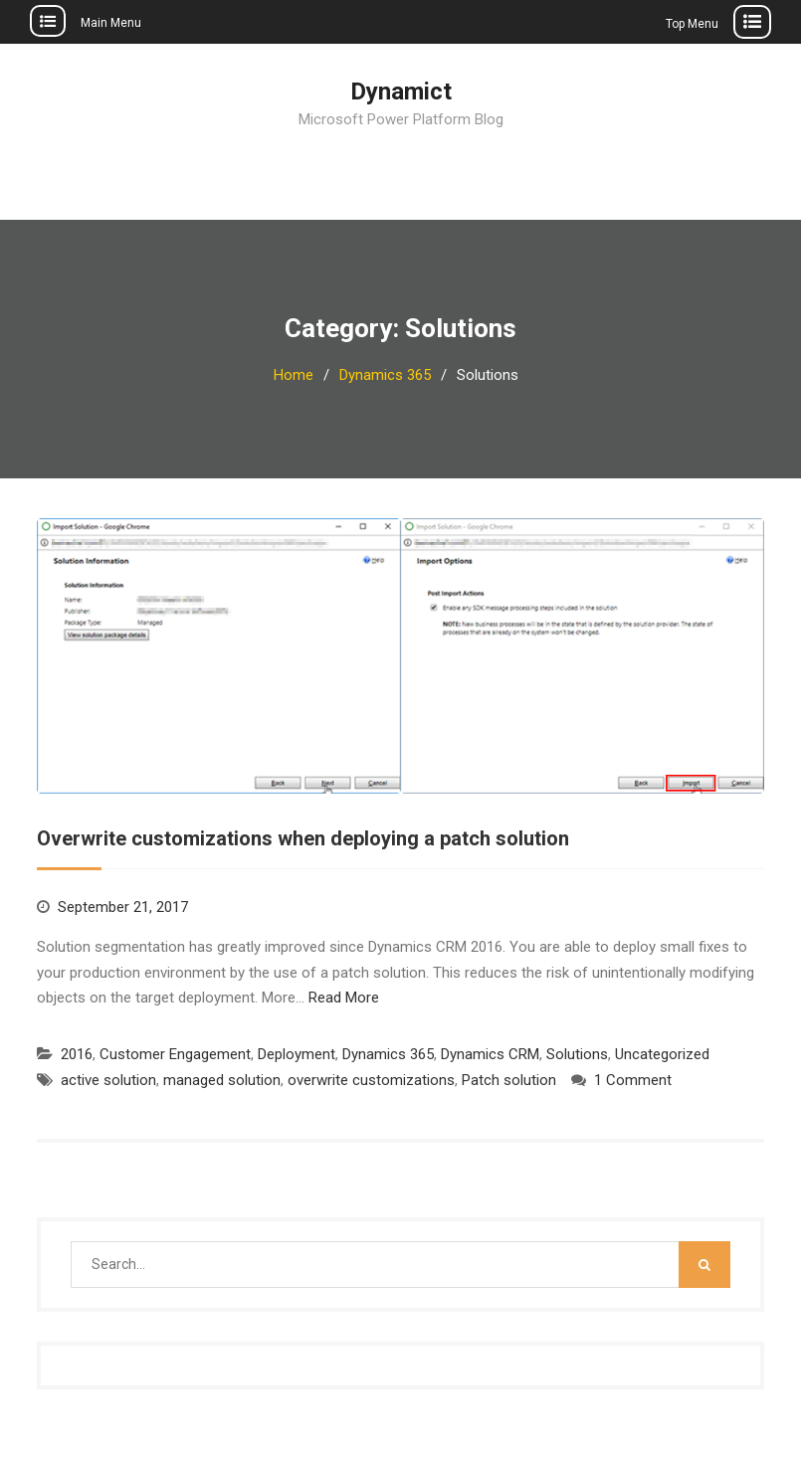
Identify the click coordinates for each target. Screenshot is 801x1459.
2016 (77, 1054)
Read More (343, 997)
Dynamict (401, 91)
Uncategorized (662, 1054)
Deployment (296, 1054)
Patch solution (509, 1080)
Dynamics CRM (490, 1054)
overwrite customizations (371, 1080)
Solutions (577, 1054)
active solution (108, 1080)
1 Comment (633, 1080)
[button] (400, 656)
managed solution (222, 1080)
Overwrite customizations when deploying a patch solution (303, 838)
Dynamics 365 (388, 1054)
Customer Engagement (175, 1054)
